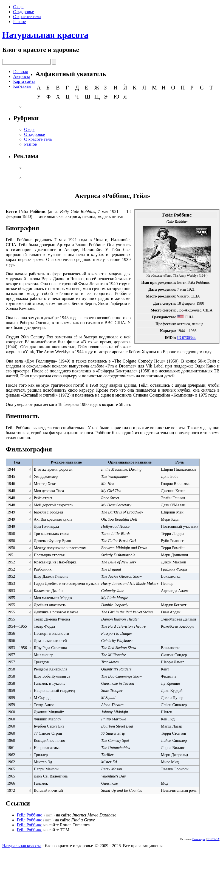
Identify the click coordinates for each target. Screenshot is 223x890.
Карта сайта (24, 81)
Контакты (22, 86)
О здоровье (23, 11)
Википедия (198, 839)
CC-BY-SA (213, 839)
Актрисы (21, 76)
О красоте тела (27, 16)
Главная (20, 71)
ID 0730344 (186, 337)
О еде (18, 6)
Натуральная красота (45, 35)
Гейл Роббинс (29, 815)
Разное (19, 21)
